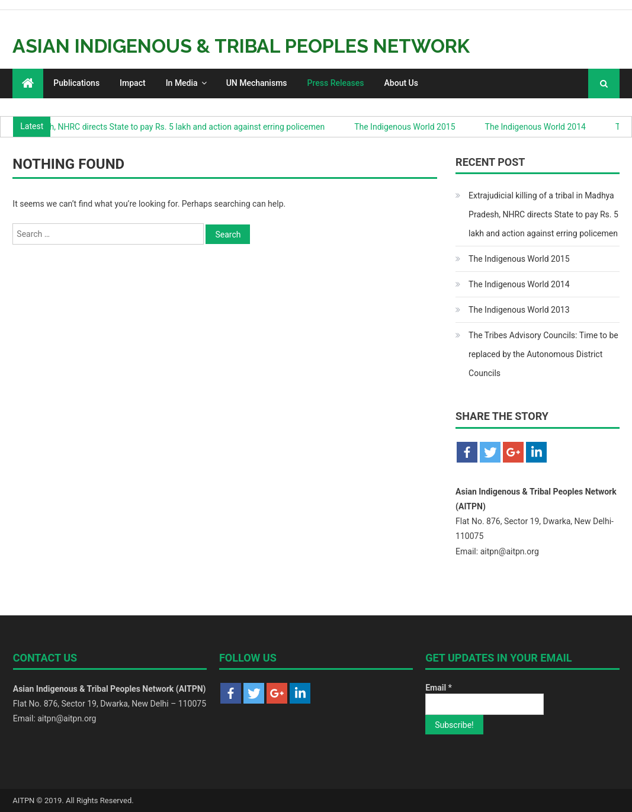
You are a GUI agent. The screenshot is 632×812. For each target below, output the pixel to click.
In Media (182, 83)
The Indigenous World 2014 (537, 126)
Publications (76, 83)
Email (438, 687)
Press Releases (335, 83)
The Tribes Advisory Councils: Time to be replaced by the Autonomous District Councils (543, 354)
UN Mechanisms (256, 83)
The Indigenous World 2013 (519, 309)
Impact (133, 83)
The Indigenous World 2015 (407, 126)
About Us (401, 83)
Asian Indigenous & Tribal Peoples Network (241, 46)
